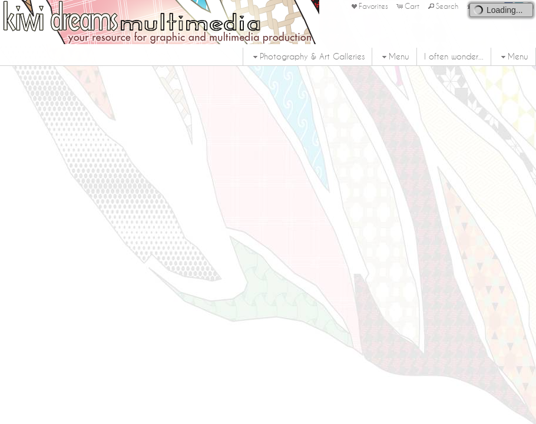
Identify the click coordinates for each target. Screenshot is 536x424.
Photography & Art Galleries (307, 57)
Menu (394, 57)
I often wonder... (454, 56)
